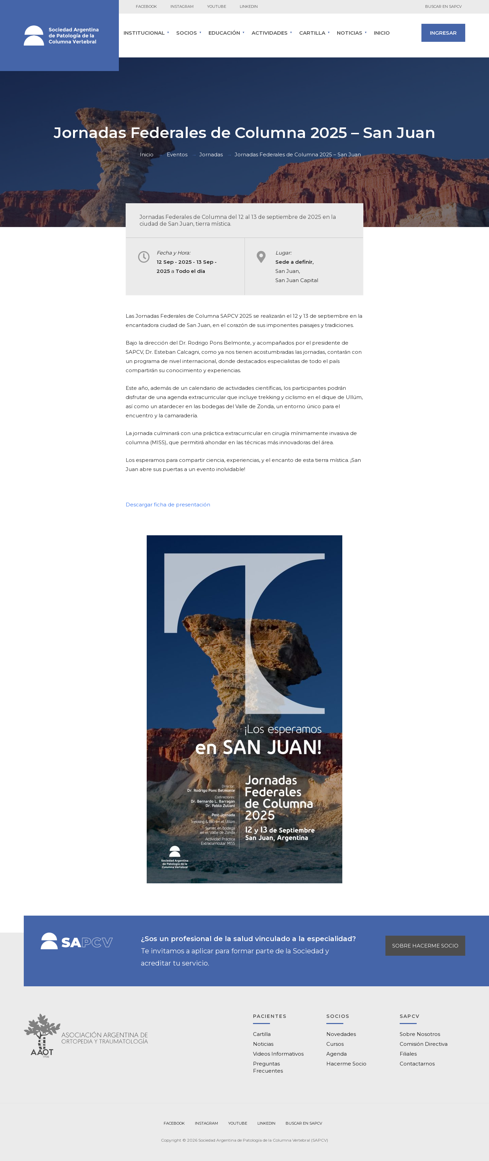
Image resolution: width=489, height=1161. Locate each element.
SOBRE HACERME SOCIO (425, 945)
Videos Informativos (278, 1054)
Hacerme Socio (346, 1063)
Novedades (341, 1034)
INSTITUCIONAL (144, 33)
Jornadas (211, 154)
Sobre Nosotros (420, 1034)
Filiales (408, 1054)
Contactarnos (417, 1063)
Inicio (382, 33)
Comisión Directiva (424, 1044)
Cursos (335, 1044)
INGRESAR (443, 33)
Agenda (336, 1054)
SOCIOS (186, 33)
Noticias (349, 33)
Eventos (177, 154)
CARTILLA (312, 33)
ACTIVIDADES (270, 33)
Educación (224, 33)
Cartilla (262, 1034)
